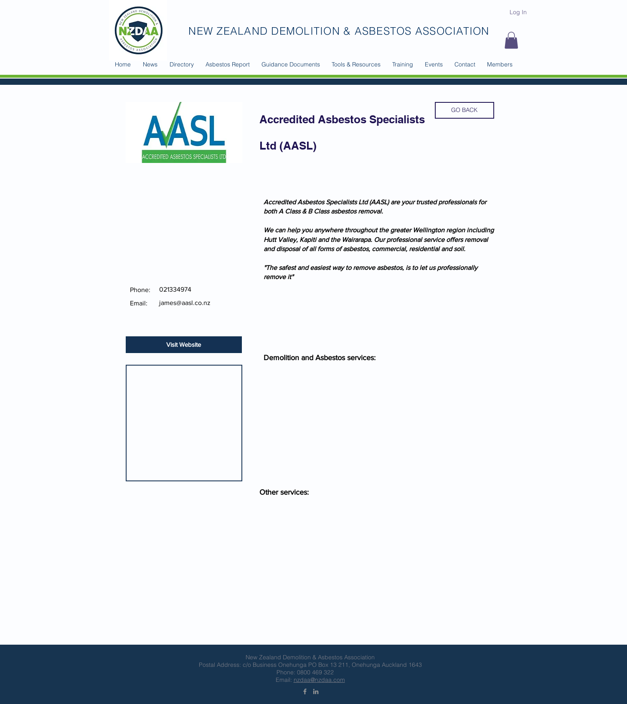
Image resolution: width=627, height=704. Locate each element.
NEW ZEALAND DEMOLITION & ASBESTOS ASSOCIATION (338, 31)
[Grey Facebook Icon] (305, 691)
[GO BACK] (464, 110)
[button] (182, 64)
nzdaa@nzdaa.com (319, 680)
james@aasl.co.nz (185, 302)
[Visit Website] (184, 344)
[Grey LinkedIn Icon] (316, 691)
